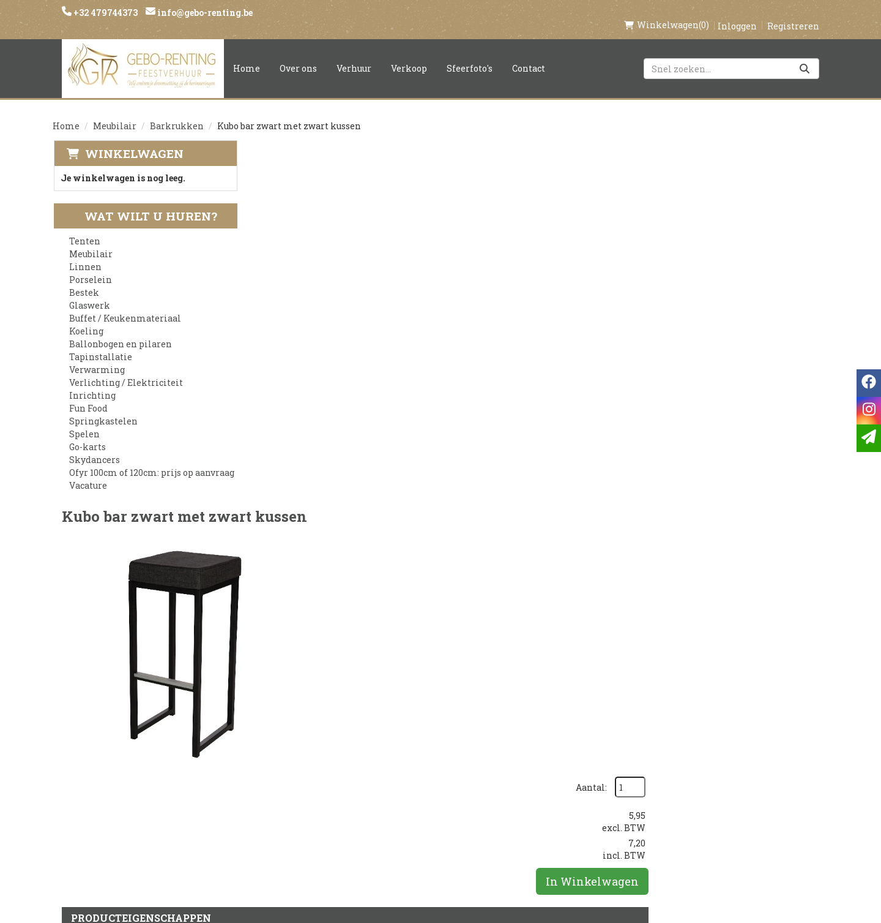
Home (246, 55)
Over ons (298, 55)
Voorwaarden (292, 783)
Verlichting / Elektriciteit (125, 370)
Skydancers (94, 447)
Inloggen (737, 13)
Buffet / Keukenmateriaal (124, 306)
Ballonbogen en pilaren (120, 331)
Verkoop (409, 55)
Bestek (84, 280)
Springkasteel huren (438, 846)
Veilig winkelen (426, 763)
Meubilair (114, 113)
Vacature (87, 473)
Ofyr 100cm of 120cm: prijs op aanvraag (151, 460)
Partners (279, 763)
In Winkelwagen (762, 259)
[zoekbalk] (731, 55)
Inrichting (92, 383)
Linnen (85, 254)
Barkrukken (177, 113)
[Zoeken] (804, 56)
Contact (528, 55)
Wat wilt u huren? (141, 203)
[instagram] (678, 748)
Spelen (84, 422)
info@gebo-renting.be (204, 12)
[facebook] (653, 748)
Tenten (84, 229)
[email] (869, 438)
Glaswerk (89, 293)
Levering (407, 742)
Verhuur (353, 55)
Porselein (90, 267)
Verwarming (96, 357)
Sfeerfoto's (470, 55)
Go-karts (87, 434)
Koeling (86, 319)
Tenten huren (420, 825)
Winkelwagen (133, 140)
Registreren (793, 13)
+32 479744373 (105, 12)
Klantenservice (555, 742)
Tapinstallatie (100, 344)
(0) (666, 12)
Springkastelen (103, 409)
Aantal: (762, 165)
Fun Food (88, 396)
